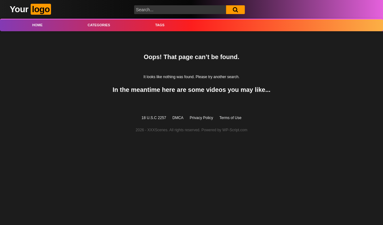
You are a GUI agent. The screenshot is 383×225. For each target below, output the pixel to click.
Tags (160, 25)
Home (37, 25)
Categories (99, 25)
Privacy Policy (201, 118)
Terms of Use (230, 118)
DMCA (177, 118)
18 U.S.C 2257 (153, 118)
